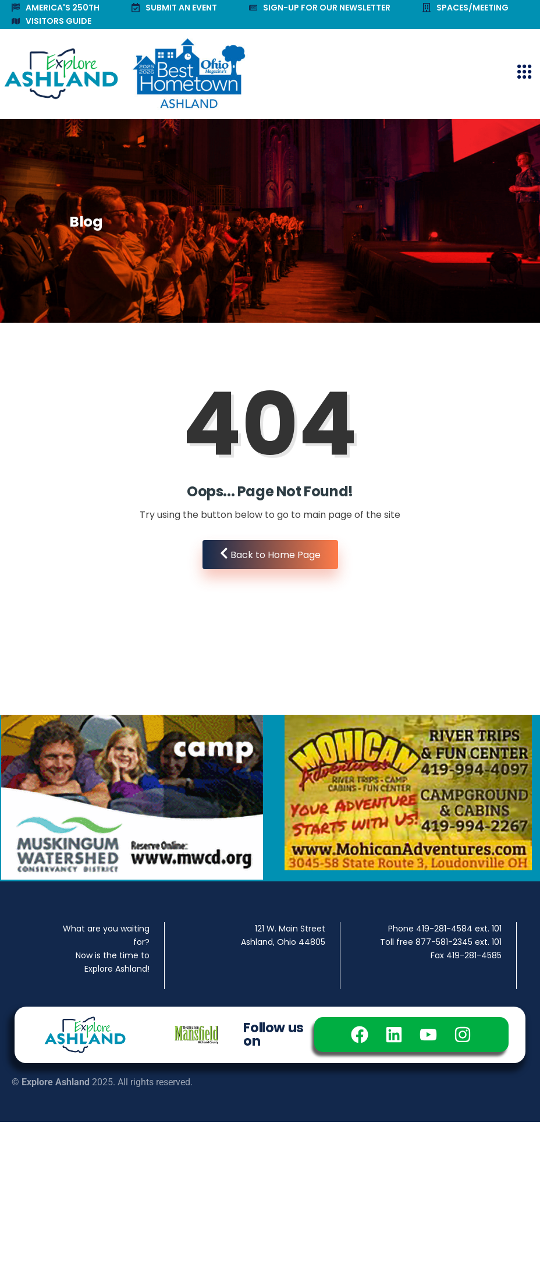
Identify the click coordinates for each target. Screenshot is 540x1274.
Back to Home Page (270, 554)
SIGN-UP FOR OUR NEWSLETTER (319, 7)
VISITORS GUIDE (51, 21)
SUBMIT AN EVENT (174, 7)
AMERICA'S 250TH (56, 7)
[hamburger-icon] (523, 73)
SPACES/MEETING (465, 7)
